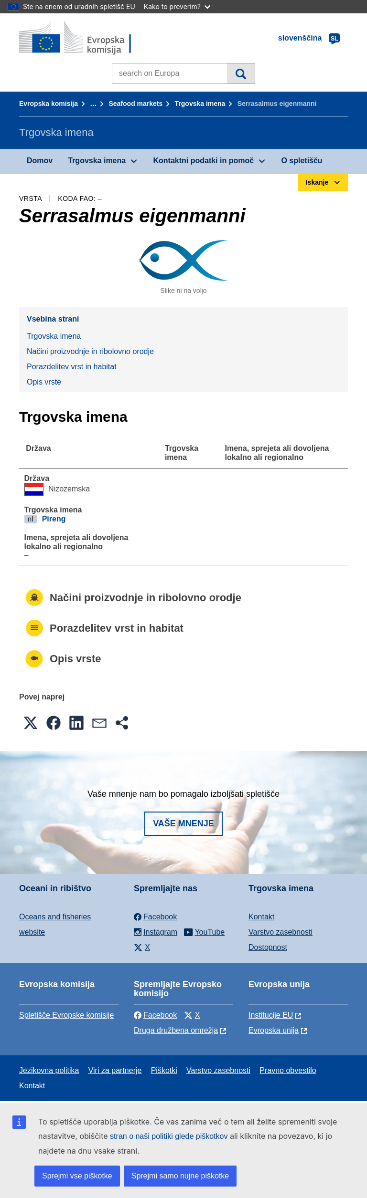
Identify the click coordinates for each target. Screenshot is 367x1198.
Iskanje (240, 73)
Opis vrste (44, 382)
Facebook (155, 1015)
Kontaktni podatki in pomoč (203, 160)
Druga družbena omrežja (176, 1030)
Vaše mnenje (183, 823)
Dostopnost (267, 947)
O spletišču (301, 160)
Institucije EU (270, 1015)
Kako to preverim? (177, 6)
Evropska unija (273, 1030)
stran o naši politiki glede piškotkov (168, 1136)
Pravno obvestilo (287, 1070)
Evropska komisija (48, 103)
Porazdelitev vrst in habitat (72, 367)
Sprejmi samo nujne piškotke (180, 1176)
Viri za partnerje (115, 1070)
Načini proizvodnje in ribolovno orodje (90, 351)
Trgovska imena (200, 103)
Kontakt (261, 917)
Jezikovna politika (49, 1070)
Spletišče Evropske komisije (66, 1015)
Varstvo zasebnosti (280, 932)
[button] (30, 722)
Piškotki (164, 1070)
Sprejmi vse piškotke (77, 1176)
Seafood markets (135, 103)
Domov (40, 160)
